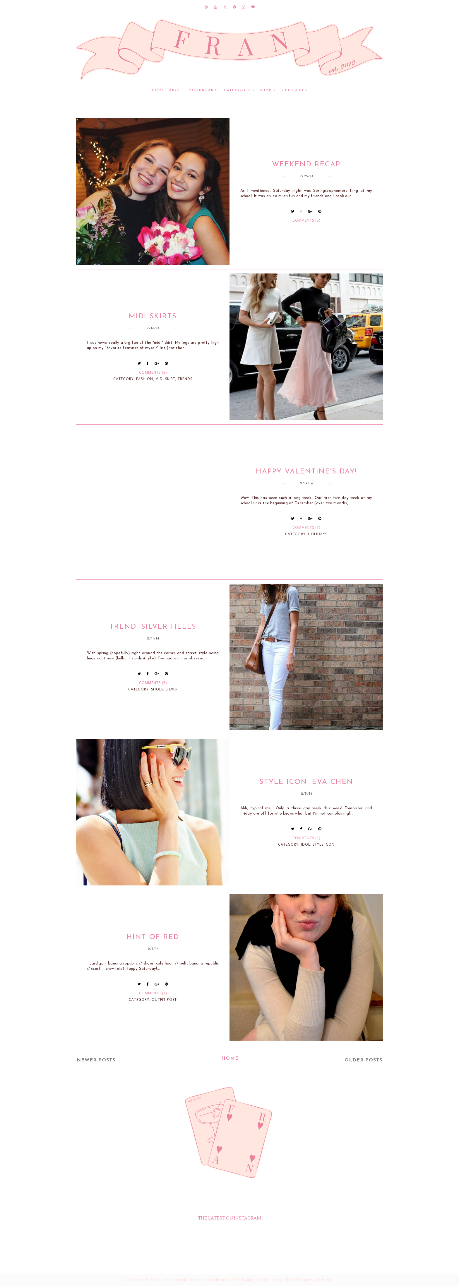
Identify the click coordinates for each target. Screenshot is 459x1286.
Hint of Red (152, 937)
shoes (157, 689)
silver (172, 689)
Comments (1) (306, 527)
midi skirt (165, 378)
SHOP (265, 90)
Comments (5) (306, 220)
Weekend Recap (306, 164)
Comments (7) (153, 993)
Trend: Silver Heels (152, 626)
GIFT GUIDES (293, 90)
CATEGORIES (237, 90)
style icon (324, 844)
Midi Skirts (153, 316)
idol (305, 844)
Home (158, 90)
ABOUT (176, 90)
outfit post (164, 999)
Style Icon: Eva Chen (306, 782)
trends (185, 378)
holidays (317, 533)
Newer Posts (96, 1060)
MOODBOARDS (204, 90)
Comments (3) (153, 372)
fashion (144, 378)
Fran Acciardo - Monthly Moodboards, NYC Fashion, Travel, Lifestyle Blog (228, 1280)
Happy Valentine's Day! (306, 471)
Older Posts (363, 1060)
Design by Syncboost (314, 1280)
